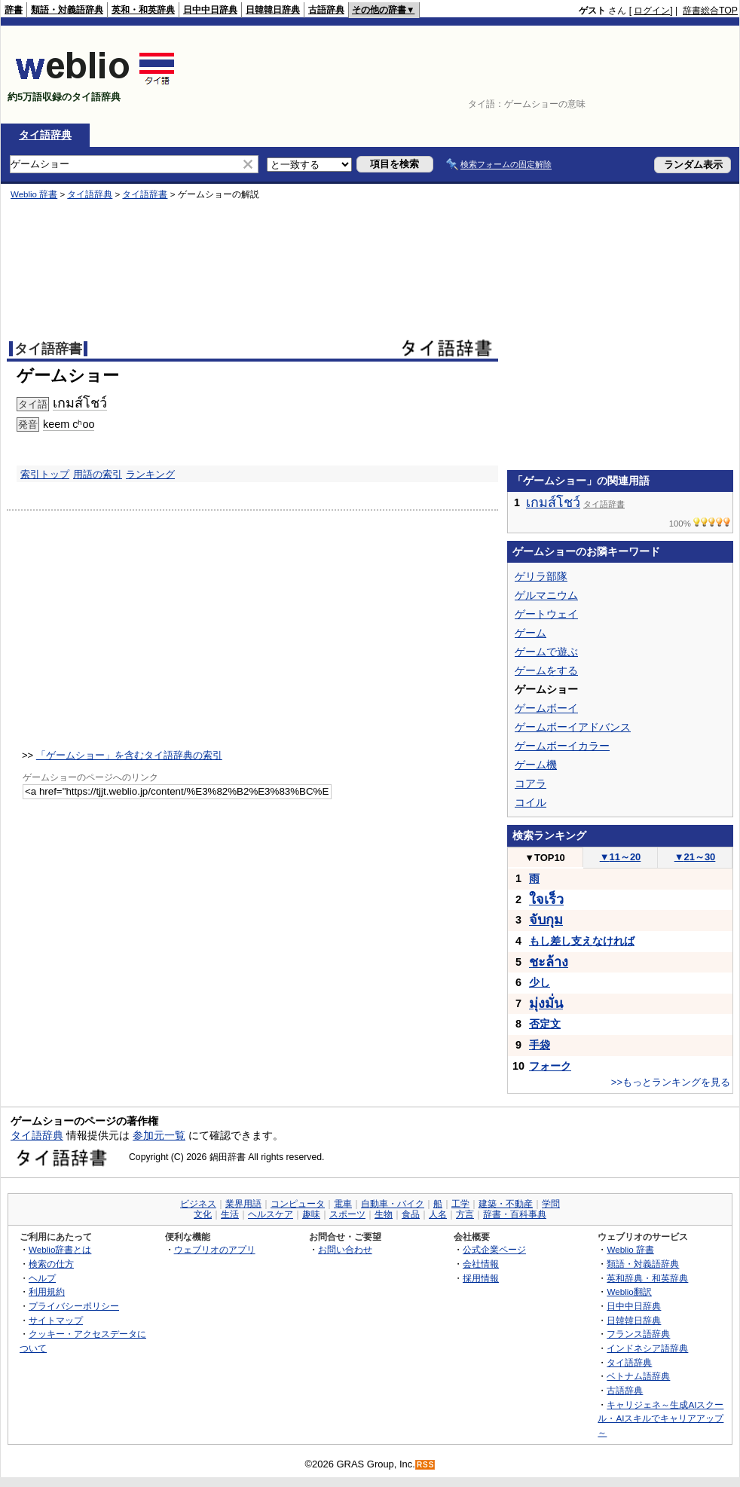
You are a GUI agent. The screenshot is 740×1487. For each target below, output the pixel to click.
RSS (426, 1465)
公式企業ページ (494, 1249)
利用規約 (47, 1291)
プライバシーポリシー (74, 1306)
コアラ (530, 783)
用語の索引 (97, 474)
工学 (460, 1203)
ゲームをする (546, 670)
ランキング (150, 474)
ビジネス (198, 1203)
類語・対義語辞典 (67, 9)
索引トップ (44, 474)
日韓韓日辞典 (273, 9)
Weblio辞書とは (60, 1249)
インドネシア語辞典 (647, 1348)
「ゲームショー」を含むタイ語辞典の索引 (129, 755)
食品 (411, 1214)
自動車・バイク (392, 1203)
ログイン (652, 10)
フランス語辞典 (638, 1334)
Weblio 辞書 (630, 1249)
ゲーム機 (536, 765)
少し (539, 982)
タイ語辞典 (45, 135)
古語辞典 (326, 9)
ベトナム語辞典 (638, 1376)
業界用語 (243, 1203)
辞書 (14, 9)
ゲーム (530, 633)
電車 (343, 1203)
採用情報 (481, 1278)
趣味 (311, 1214)
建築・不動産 (506, 1203)
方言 (465, 1214)
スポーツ (347, 1214)
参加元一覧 (159, 1135)
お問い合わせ (345, 1249)
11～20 (620, 857)
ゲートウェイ (546, 614)
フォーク (550, 1066)
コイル (530, 802)
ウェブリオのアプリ (214, 1249)
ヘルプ (42, 1278)
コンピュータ (298, 1203)
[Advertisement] (691, 74)
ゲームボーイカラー (562, 746)
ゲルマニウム (546, 595)
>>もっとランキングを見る (670, 1082)
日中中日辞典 (210, 9)
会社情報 (481, 1264)
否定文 (545, 1024)
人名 (438, 1214)
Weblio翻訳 (629, 1291)
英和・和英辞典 (143, 9)
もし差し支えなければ (582, 941)
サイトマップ (56, 1320)
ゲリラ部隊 (541, 576)
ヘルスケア (270, 1214)
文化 (203, 1214)
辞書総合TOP (710, 10)
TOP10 (544, 857)
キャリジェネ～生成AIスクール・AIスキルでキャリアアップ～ (660, 1418)
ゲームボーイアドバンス (573, 727)
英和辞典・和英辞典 (647, 1278)
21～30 (695, 857)
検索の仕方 (51, 1264)
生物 (384, 1214)
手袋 (539, 1045)
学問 (551, 1203)
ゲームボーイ (546, 708)
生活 (230, 1214)
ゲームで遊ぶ (546, 652)
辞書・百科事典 (514, 1214)
